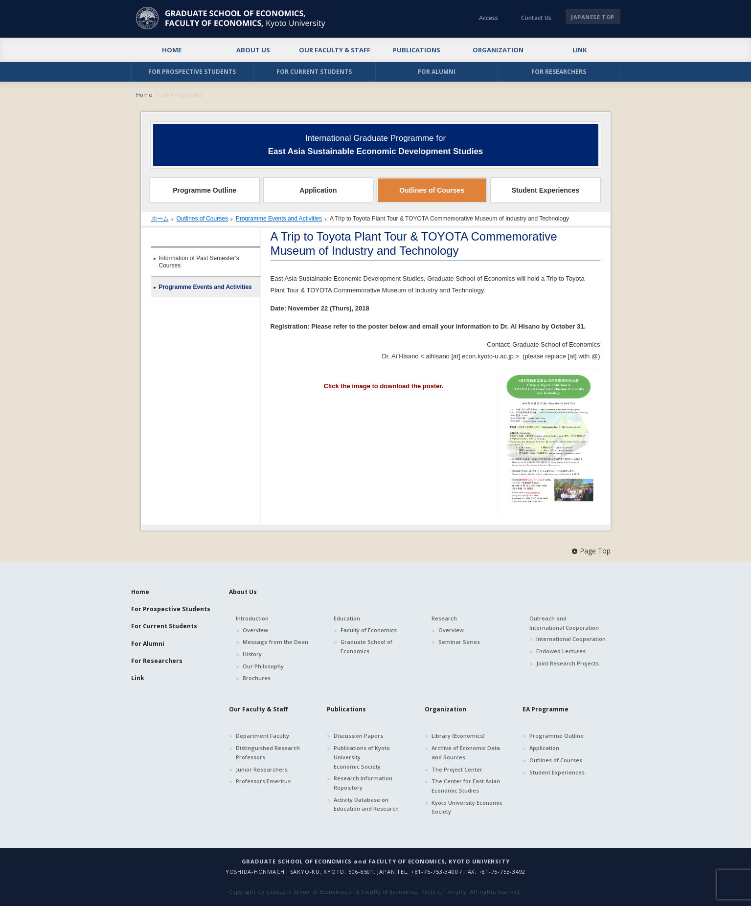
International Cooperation (571, 638)
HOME (172, 49)
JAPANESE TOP (592, 17)
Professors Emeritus (263, 781)
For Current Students (164, 626)
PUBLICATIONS (416, 49)
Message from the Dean (275, 641)
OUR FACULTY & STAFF (334, 49)
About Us (243, 592)
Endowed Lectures (561, 651)
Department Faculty (262, 735)
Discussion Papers (358, 735)
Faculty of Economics (369, 630)
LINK (579, 49)
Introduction (252, 618)
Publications (346, 709)
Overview (255, 630)
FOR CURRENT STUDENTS (314, 71)
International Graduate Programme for (375, 144)
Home (144, 94)
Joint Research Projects (567, 663)
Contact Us (536, 18)
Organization (445, 709)
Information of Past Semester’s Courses (199, 262)
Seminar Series (459, 641)
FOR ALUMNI (436, 71)
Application (544, 747)
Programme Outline (556, 735)
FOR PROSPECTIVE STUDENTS (192, 71)
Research (444, 618)
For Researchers (156, 661)
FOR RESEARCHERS (558, 71)
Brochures (257, 678)
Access (488, 18)
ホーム (160, 218)
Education (347, 618)
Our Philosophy (263, 666)
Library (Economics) (458, 735)
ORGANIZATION (498, 49)
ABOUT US (253, 49)
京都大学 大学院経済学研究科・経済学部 (232, 18)
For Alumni (147, 644)
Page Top (595, 550)
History (252, 654)
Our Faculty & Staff (258, 709)
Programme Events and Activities (279, 218)
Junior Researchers (262, 769)
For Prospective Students (170, 609)
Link (137, 678)
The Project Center (457, 769)
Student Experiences (557, 772)
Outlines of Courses (202, 218)
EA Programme (546, 709)
